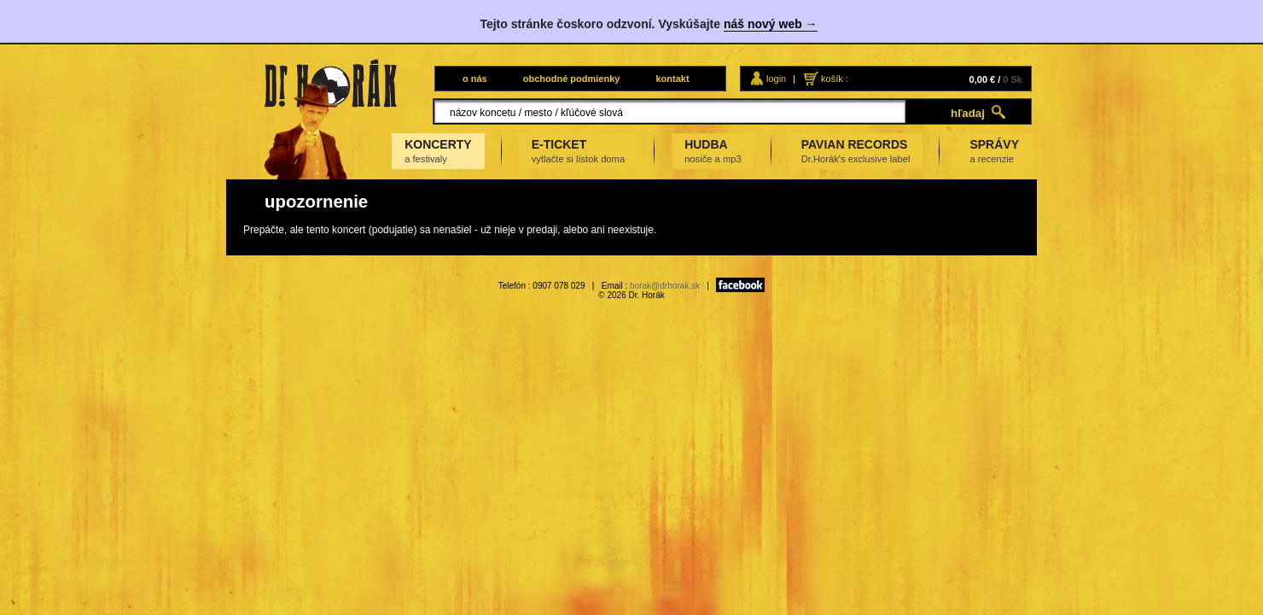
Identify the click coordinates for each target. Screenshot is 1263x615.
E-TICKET (578, 151)
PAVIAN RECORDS (856, 151)
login (776, 78)
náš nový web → (771, 24)
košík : (834, 78)
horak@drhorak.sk (665, 285)
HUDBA (713, 151)
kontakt (672, 78)
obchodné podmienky (571, 78)
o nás (475, 78)
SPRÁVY (994, 151)
